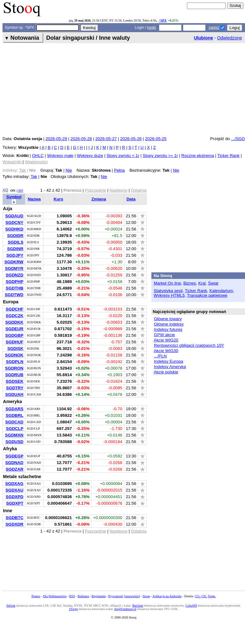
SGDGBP (14, 335)
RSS (72, 596)
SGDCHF (14, 309)
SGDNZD (14, 275)
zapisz (213, 27)
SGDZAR (14, 469)
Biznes (189, 283)
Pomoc (36, 596)
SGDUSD (14, 441)
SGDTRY (14, 388)
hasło (151, 27)
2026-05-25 (156, 138)
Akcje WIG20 (166, 340)
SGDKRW (13, 262)
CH (204, 596)
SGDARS (14, 408)
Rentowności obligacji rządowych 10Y (189, 345)
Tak (34, 176)
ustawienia (132, 596)
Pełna (119, 170)
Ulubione (203, 37)
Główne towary (168, 318)
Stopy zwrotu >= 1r (160, 155)
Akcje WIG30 (166, 350)
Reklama (83, 596)
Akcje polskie (166, 372)
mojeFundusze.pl (125, 609)
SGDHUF (14, 342)
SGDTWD (14, 294)
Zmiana (98, 199)
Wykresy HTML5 (169, 295)
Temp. (212, 596)
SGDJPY (14, 255)
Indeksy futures (168, 329)
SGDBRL (14, 415)
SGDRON (14, 368)
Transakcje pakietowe (207, 295)
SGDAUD (14, 216)
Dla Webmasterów (54, 596)
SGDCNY (14, 222)
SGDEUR (14, 328)
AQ (5, 190)
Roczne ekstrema (197, 155)
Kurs (58, 199)
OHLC (38, 155)
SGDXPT (14, 503)
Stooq (146, 596)
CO (197, 596)
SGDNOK (14, 355)
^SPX (163, 20)
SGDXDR (14, 524)
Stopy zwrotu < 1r (122, 155)
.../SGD (238, 138)
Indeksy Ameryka (170, 366)
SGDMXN (14, 435)
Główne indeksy (169, 324)
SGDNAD (14, 462)
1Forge (73, 609)
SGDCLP (14, 428)
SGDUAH (14, 394)
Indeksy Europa (168, 361)
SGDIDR (15, 235)
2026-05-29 (56, 138)
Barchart (137, 605)
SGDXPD (14, 496)
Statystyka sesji (168, 290)
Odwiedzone (229, 37)
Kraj (202, 283)
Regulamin (99, 596)
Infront (11, 605)
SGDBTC (14, 517)
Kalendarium (221, 290)
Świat (213, 283)
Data (130, 199)
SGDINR (15, 248)
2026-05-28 (81, 138)
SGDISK (15, 348)
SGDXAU (14, 490)
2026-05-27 (106, 138)
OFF (20, 190)
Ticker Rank (228, 155)
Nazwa (34, 199)
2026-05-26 (131, 138)
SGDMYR (14, 268)
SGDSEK (14, 381)
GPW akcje (164, 334)
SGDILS (15, 242)
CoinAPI (191, 605)
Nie (69, 170)
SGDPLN (14, 361)
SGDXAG (14, 483)
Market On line (167, 283)
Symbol (14, 196)
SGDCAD (14, 422)
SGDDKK (14, 322)
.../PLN (160, 356)
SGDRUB (14, 374)
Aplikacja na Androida (166, 596)
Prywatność (115, 596)
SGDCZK (14, 315)
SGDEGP (14, 456)
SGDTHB (14, 288)
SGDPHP (14, 281)
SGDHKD (14, 229)
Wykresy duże (90, 155)
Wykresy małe (60, 155)
